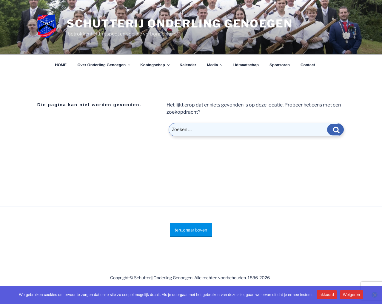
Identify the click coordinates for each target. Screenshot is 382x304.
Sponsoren (279, 65)
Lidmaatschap (246, 65)
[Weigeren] (375, 295)
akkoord (327, 294)
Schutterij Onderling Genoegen (180, 23)
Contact (308, 65)
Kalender (188, 65)
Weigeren (351, 294)
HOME (61, 65)
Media (215, 65)
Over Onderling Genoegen (104, 65)
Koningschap (155, 65)
